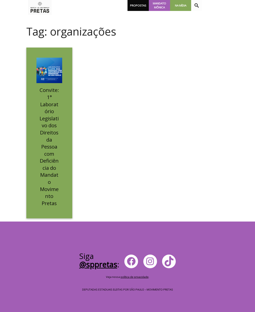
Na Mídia (180, 5)
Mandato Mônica (159, 5)
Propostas (138, 5)
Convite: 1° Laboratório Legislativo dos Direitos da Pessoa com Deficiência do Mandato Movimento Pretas (49, 146)
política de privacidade (135, 277)
